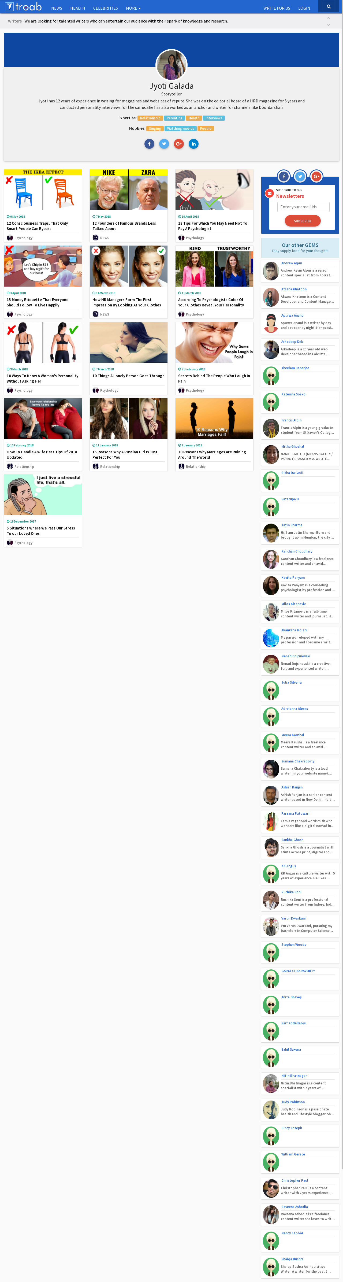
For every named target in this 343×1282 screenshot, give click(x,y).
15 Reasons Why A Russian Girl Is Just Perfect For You (125, 456)
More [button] (133, 8)
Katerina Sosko (293, 379)
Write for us (276, 8)
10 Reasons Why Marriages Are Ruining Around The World (212, 456)
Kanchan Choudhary (296, 517)
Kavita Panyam (293, 540)
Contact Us (153, 1271)
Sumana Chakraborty (297, 702)
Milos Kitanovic (293, 563)
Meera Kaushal (292, 679)
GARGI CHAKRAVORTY (298, 886)
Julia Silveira (291, 633)
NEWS (56, 8)
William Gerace (293, 1047)
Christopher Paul (294, 1070)
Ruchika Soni (291, 817)
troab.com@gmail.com (228, 1219)
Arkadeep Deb (292, 333)
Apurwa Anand (292, 310)
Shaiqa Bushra (292, 1140)
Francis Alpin (291, 402)
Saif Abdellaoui (293, 932)
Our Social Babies (20, 1204)
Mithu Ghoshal (292, 425)
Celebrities (105, 8)
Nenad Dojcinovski (295, 609)
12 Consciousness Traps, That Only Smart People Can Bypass (37, 227)
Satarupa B (290, 471)
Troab (196, 1260)
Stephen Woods (293, 863)
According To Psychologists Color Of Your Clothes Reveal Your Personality (211, 303)
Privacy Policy (180, 1271)
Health (77, 8)
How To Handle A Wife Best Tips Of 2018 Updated (42, 456)
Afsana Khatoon (294, 287)
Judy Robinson (293, 1001)
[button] (328, 17)
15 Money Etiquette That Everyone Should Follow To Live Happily (37, 303)
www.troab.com (221, 1225)
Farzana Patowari (295, 748)
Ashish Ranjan (292, 725)
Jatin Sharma (291, 494)
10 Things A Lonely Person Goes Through (128, 377)
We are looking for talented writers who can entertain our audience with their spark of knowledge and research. (126, 21)
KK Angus (288, 794)
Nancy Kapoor (292, 1116)
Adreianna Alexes (294, 656)
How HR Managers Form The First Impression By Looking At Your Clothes (126, 303)
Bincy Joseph (291, 1024)
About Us (130, 1271)
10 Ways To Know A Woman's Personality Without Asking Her (42, 380)
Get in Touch (215, 1204)
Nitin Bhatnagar (294, 978)
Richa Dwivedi (292, 448)
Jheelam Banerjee (295, 356)
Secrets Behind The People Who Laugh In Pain (214, 380)
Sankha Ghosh (292, 771)
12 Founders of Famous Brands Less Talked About (124, 227)
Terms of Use (209, 1271)
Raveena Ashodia (294, 1093)
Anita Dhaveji (291, 909)
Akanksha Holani (294, 586)
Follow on (273, 1204)
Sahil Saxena (291, 955)
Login (304, 8)
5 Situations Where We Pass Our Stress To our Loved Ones (41, 532)
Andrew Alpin (291, 264)
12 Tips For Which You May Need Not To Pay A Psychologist (212, 227)
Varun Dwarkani (293, 840)
